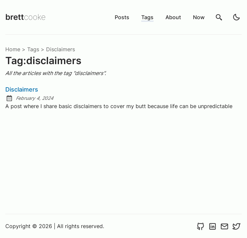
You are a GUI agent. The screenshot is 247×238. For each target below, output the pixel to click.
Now (199, 17)
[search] (219, 17)
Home (12, 49)
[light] (236, 17)
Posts (122, 17)
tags (33, 49)
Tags (147, 17)
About (173, 17)
